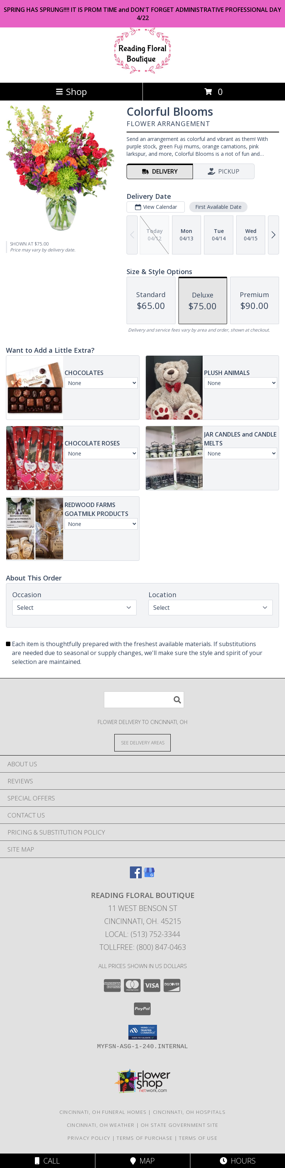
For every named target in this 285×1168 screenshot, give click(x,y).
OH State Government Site (179, 1125)
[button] (142, 1032)
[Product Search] (144, 699)
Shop (71, 91)
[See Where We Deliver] (142, 742)
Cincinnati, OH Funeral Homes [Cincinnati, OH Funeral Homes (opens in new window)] (103, 1112)
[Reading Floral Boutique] (143, 71)
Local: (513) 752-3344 (142, 934)
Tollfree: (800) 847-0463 (142, 947)
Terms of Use (198, 1138)
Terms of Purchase (145, 1138)
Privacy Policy (89, 1138)
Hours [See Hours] (238, 1161)
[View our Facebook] (136, 876)
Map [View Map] (142, 1161)
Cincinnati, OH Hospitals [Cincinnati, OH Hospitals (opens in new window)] (189, 1112)
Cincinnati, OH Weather (101, 1125)
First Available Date (218, 206)
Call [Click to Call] (47, 1161)
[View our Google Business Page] (149, 876)
